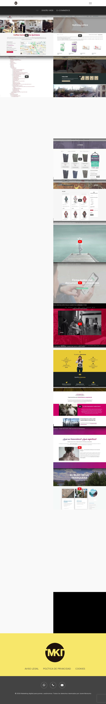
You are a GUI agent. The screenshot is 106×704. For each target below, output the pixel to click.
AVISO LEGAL (32, 668)
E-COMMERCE (63, 10)
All (37, 10)
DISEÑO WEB (47, 10)
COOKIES (80, 668)
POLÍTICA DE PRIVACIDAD (57, 668)
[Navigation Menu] (90, 3)
